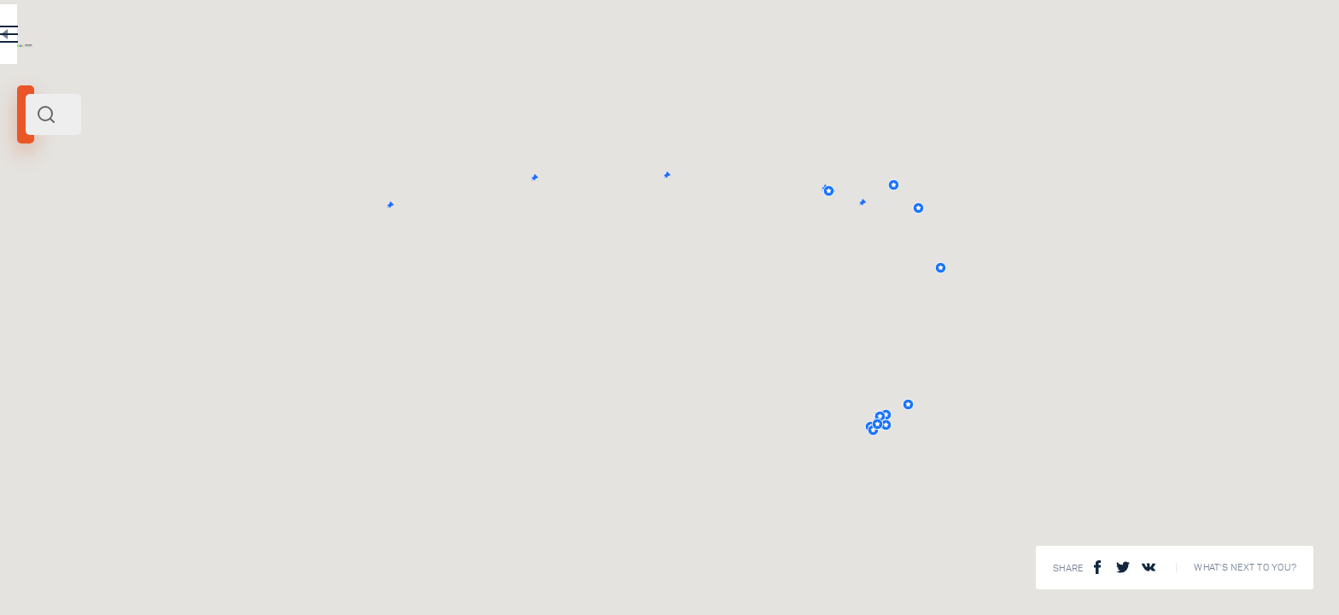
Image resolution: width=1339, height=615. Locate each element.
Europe (107, 237)
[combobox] (299, 114)
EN (511, 37)
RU (475, 37)
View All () (541, 564)
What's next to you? (1245, 567)
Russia (71, 237)
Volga (37, 237)
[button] (1132, 190)
